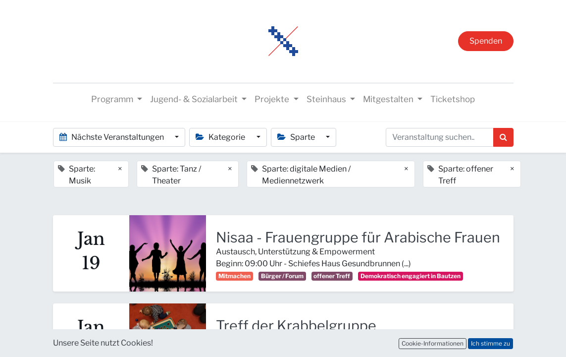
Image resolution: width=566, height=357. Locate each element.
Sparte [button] (296, 137)
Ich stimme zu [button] (490, 343)
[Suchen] (503, 137)
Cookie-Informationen (432, 343)
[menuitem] (452, 99)
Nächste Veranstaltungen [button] (112, 137)
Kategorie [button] (221, 137)
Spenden (485, 41)
